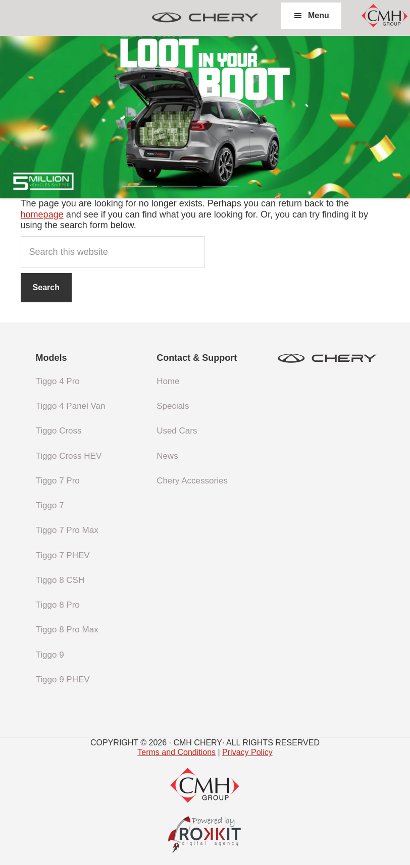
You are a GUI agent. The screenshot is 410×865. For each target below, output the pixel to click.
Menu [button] (318, 15)
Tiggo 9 (50, 655)
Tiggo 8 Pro (58, 605)
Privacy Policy (247, 752)
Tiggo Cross (59, 431)
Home (168, 381)
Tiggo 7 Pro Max (67, 530)
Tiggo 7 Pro (58, 480)
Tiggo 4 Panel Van (71, 406)
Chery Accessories (192, 480)
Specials (173, 406)
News (167, 456)
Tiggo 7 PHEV (63, 555)
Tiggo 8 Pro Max (67, 629)
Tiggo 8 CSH (60, 580)
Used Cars (177, 431)
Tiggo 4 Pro (58, 381)
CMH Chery (205, 18)
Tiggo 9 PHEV (63, 679)
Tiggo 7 (50, 505)
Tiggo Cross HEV (69, 456)
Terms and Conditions (176, 752)
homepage (42, 214)
